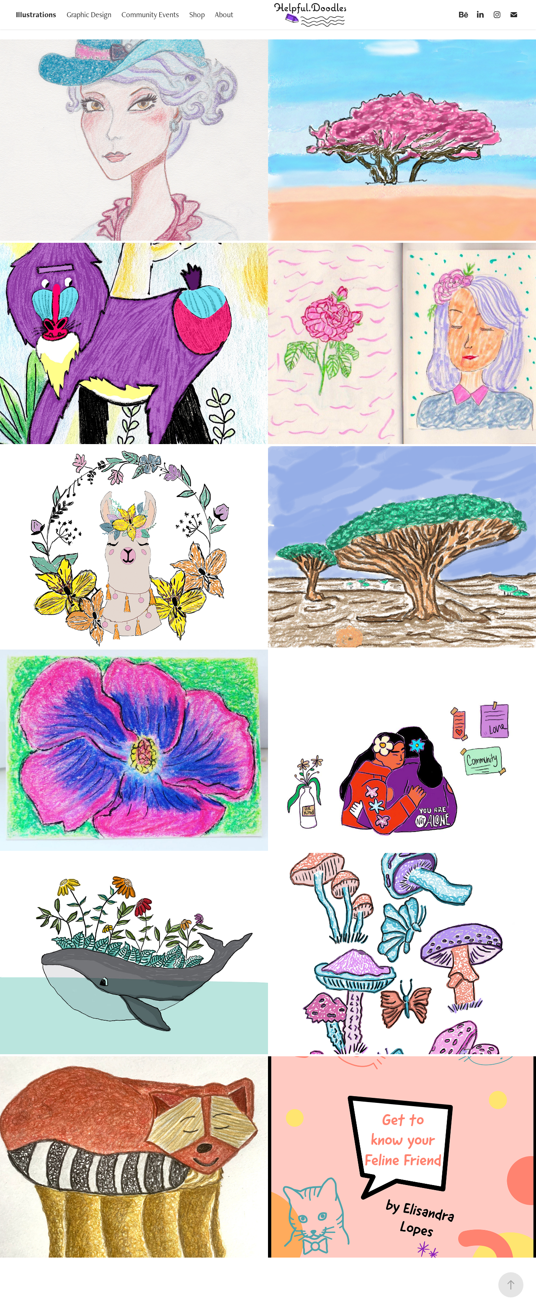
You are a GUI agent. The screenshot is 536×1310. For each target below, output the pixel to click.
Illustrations (36, 14)
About (224, 14)
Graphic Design (89, 14)
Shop (197, 14)
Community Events (150, 14)
